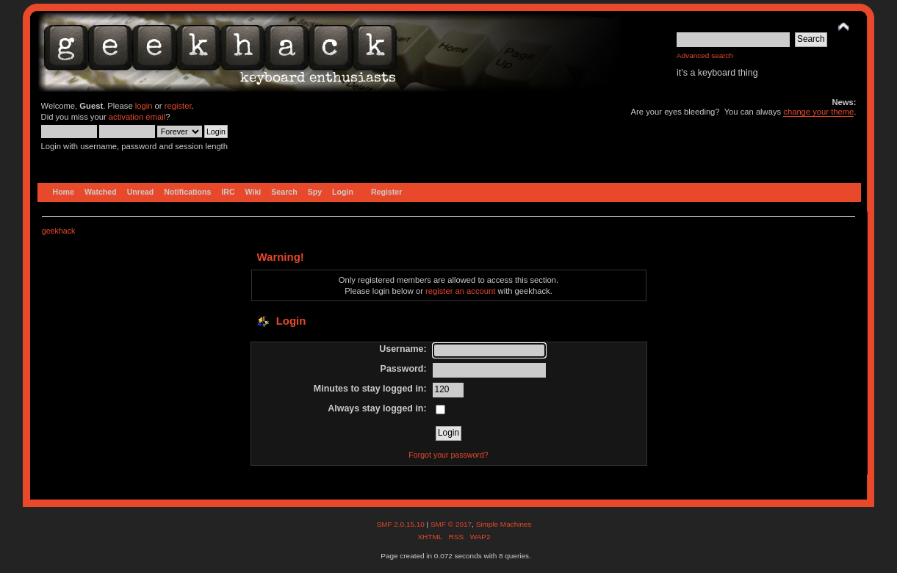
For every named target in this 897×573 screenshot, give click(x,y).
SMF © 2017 (451, 524)
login (144, 105)
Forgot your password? (448, 454)
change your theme (818, 111)
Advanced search (705, 55)
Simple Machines (504, 524)
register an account (460, 290)
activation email (137, 116)
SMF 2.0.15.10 (401, 524)
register (178, 105)
